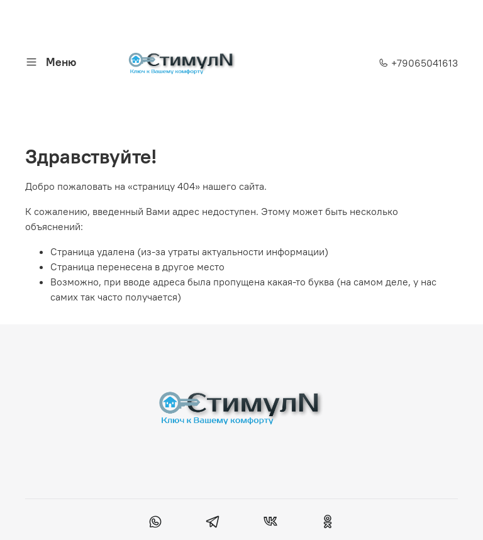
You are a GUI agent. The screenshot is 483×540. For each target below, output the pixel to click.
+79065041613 (418, 63)
